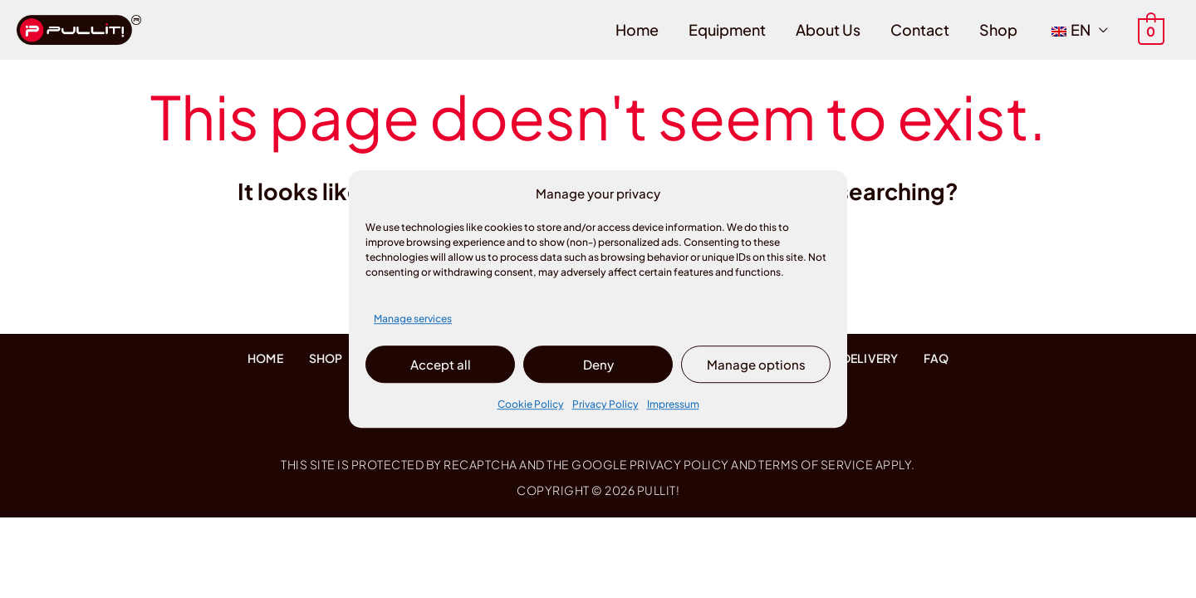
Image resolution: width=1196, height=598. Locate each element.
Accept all (440, 364)
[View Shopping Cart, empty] (1151, 29)
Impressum (673, 405)
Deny (598, 364)
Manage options (756, 364)
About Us (828, 29)
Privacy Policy (605, 405)
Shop (998, 29)
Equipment (727, 29)
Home (637, 29)
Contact (919, 29)
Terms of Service (815, 464)
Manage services (413, 318)
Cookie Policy (531, 405)
